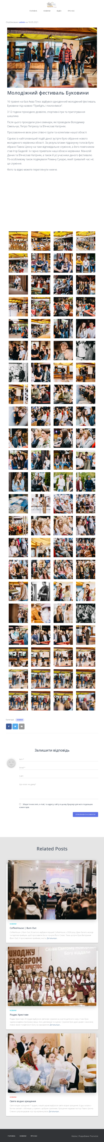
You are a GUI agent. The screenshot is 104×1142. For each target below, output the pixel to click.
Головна (33, 11)
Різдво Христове (19, 1014)
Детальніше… (52, 938)
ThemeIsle (94, 1136)
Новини (46, 11)
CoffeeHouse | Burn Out (23, 928)
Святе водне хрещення (23, 1101)
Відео (59, 11)
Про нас (71, 11)
